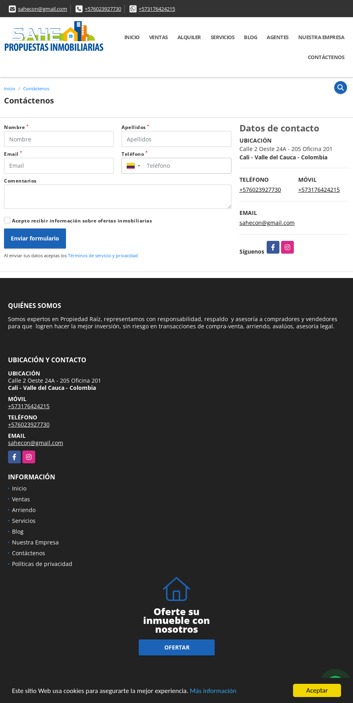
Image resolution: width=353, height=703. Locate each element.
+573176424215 (157, 8)
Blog (250, 37)
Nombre (16, 127)
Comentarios (20, 180)
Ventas (158, 37)
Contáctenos (326, 57)
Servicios (223, 37)
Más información (213, 691)
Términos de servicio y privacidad (103, 255)
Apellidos (136, 127)
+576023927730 (103, 8)
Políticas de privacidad (42, 564)
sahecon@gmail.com (42, 8)
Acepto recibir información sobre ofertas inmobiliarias (82, 220)
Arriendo (24, 510)
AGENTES (278, 37)
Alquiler (189, 37)
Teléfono (135, 154)
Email (13, 154)
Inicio (132, 37)
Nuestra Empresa (321, 37)
